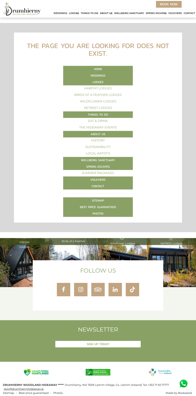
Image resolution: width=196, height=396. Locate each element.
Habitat (25, 241)
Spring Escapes (156, 13)
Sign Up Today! (98, 344)
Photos (98, 213)
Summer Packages (98, 173)
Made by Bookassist (179, 393)
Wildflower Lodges (98, 101)
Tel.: (156, 385)
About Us (106, 13)
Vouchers (175, 13)
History (98, 140)
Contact (189, 13)
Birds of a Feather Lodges (98, 95)
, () (103, 385)
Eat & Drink (98, 121)
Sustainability (98, 147)
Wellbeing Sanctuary (129, 13)
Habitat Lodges (98, 88)
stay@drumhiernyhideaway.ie (24, 389)
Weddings (60, 13)
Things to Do (89, 13)
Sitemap (98, 200)
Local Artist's (98, 153)
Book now (169, 4)
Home (98, 69)
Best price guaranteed (98, 207)
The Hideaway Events (98, 127)
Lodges (74, 13)
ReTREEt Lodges (98, 108)
